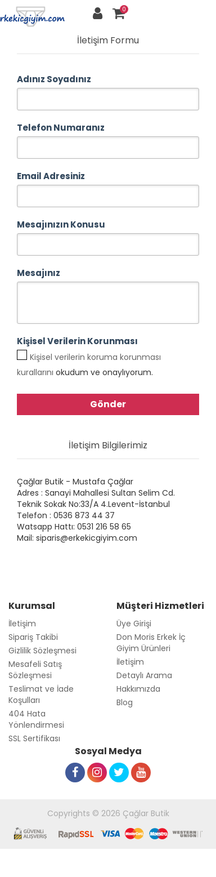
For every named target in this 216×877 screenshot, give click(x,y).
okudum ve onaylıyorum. (89, 364)
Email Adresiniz (51, 176)
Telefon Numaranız (61, 127)
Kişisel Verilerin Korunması (77, 341)
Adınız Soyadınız (54, 79)
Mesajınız (38, 273)
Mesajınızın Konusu (61, 224)
